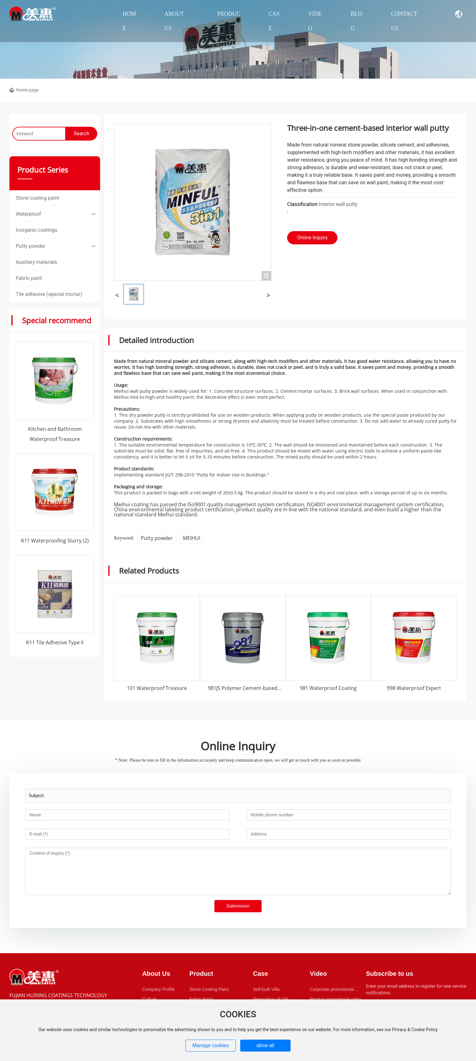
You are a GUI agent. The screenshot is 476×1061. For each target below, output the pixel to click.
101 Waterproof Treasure (157, 688)
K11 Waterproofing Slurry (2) (55, 540)
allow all (265, 1045)
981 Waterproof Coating (328, 688)
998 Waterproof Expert (414, 688)
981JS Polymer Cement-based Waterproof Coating (242, 691)
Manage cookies (210, 1045)
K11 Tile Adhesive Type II (54, 642)
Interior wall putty (338, 204)
